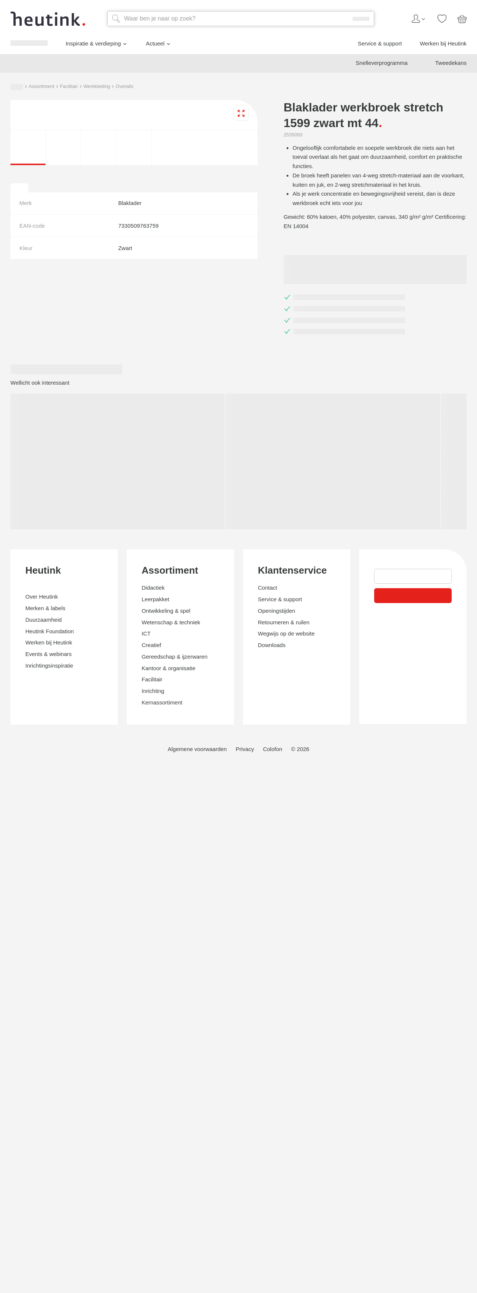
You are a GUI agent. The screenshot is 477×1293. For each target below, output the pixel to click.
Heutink (18, 1025)
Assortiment (31, 608)
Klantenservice (31, 1208)
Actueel (31, 558)
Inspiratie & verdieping (50, 548)
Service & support (39, 571)
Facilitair (65, 608)
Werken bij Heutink (41, 578)
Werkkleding (100, 608)
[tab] (6, 925)
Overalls (130, 608)
